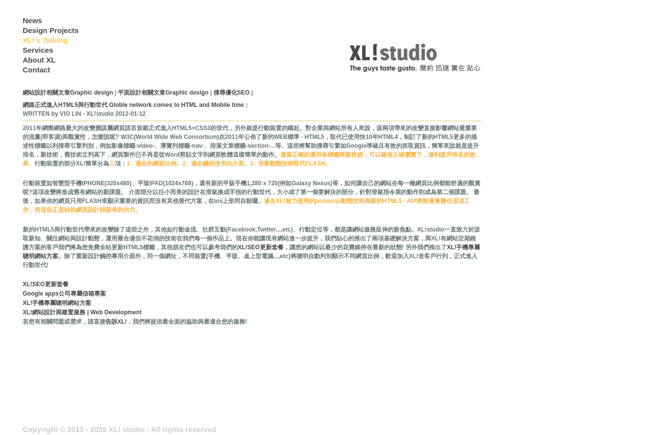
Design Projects (50, 30)
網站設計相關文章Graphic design (68, 92)
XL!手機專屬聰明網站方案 (57, 303)
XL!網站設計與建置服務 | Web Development (82, 312)
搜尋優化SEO (233, 92)
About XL (39, 60)
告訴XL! (116, 321)
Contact (36, 70)
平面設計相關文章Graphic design (163, 92)
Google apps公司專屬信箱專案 (64, 293)
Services (38, 50)
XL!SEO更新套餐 (261, 247)
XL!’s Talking (45, 40)
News (32, 20)
